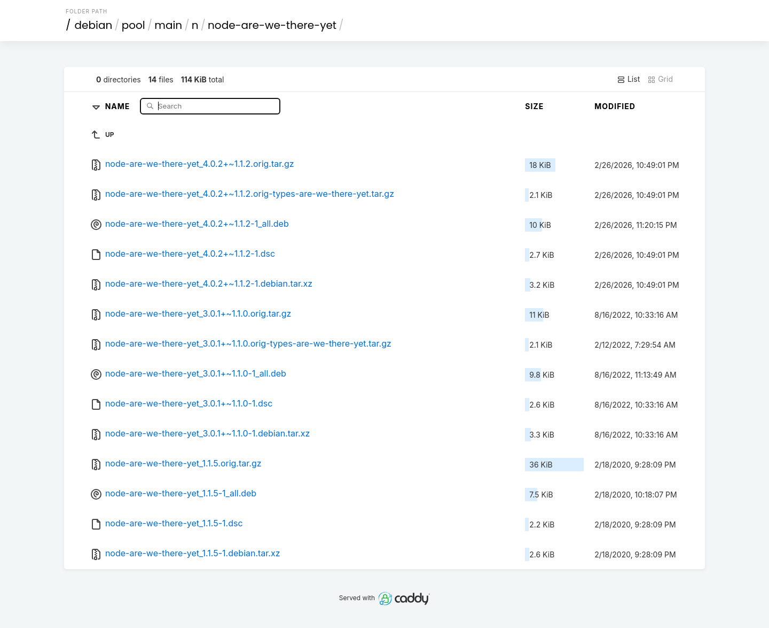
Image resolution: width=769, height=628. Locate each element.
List (628, 79)
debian (94, 25)
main (168, 25)
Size (534, 106)
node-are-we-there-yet (272, 25)
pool (133, 25)
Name (118, 105)
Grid (660, 79)
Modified (614, 106)
